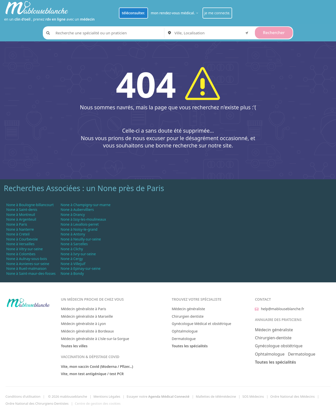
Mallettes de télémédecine (216, 396)
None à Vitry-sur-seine (24, 248)
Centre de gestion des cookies (97, 403)
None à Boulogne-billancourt (30, 204)
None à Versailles (20, 243)
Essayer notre (158, 396)
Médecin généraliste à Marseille (87, 316)
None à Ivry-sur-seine (78, 254)
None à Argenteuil (21, 219)
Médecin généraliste (188, 308)
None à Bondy (72, 273)
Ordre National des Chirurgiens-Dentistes (37, 403)
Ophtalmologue (185, 331)
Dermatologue (184, 338)
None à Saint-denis (21, 209)
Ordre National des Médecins (292, 396)
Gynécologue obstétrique (278, 346)
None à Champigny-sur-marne (85, 204)
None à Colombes (21, 254)
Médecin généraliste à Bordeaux (87, 331)
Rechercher (274, 32)
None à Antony (73, 234)
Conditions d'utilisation (23, 396)
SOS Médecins (253, 396)
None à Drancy (73, 214)
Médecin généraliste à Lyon (83, 323)
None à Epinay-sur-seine (80, 268)
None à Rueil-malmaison (26, 268)
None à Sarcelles (74, 243)
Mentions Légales (106, 396)
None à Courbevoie (22, 239)
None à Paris (16, 224)
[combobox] (212, 33)
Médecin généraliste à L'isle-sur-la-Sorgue (95, 338)
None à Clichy (72, 248)
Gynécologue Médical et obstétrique (201, 323)
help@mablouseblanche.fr (279, 308)
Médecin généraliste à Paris (83, 308)
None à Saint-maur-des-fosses (31, 273)
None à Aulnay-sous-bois (26, 258)
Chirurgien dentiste (188, 316)
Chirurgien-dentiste (273, 338)
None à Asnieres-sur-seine (27, 263)
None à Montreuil (20, 214)
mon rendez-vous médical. (175, 13)
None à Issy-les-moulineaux (83, 219)
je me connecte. (217, 13)
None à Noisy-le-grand (79, 229)
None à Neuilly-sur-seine (81, 239)
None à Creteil (18, 234)
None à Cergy (72, 258)
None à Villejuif (73, 263)
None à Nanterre (20, 229)
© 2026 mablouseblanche (67, 396)
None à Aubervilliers (77, 209)
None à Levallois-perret (80, 224)
